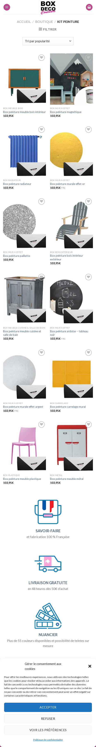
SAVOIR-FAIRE (48, 531)
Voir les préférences (48, 730)
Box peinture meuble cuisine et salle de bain (22, 333)
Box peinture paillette (16, 255)
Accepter (48, 707)
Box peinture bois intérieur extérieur (66, 257)
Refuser (48, 718)
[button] (90, 666)
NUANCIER (48, 634)
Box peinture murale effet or (67, 184)
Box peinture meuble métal (66, 478)
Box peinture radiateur (17, 184)
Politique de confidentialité (48, 739)
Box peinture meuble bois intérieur (24, 112)
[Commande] (48, 41)
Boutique (44, 21)
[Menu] (7, 7)
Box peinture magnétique (65, 112)
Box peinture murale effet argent (23, 406)
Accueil (24, 21)
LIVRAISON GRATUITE (48, 582)
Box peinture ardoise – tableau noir (69, 333)
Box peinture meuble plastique (22, 478)
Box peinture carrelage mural (68, 406)
